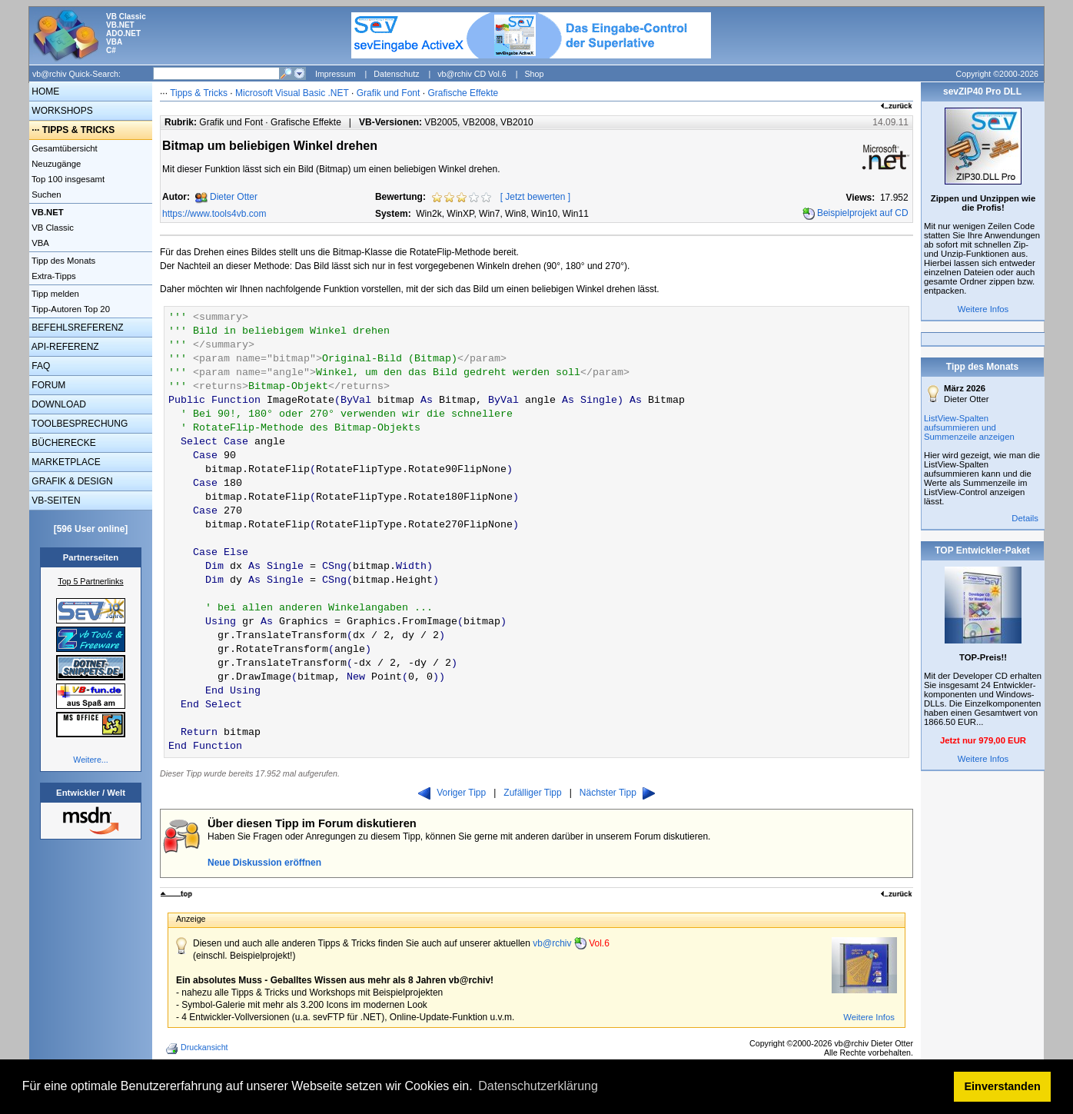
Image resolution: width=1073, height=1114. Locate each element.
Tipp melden (54, 293)
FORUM (47, 385)
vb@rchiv (571, 943)
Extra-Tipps (52, 276)
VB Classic (51, 227)
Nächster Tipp (617, 792)
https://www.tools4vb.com (214, 213)
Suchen (45, 194)
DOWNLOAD (57, 404)
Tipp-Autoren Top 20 (69, 309)
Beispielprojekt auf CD (863, 213)
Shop (533, 73)
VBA (39, 243)
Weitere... (90, 759)
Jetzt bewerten (535, 196)
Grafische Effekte (462, 93)
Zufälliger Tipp (532, 792)
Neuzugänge (55, 163)
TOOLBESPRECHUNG (78, 423)
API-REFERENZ (64, 346)
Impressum (335, 73)
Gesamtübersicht (63, 148)
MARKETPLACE (65, 462)
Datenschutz (396, 73)
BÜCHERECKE (62, 442)
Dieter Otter (233, 196)
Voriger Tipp (452, 792)
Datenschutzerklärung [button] (538, 1085)
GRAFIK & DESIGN (71, 481)
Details (1025, 518)
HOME (44, 91)
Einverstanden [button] (1003, 1086)
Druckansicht (198, 1049)
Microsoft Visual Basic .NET (292, 93)
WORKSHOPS (61, 110)
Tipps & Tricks (199, 93)
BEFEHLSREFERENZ (76, 327)
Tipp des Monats (62, 260)
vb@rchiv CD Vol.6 (472, 73)
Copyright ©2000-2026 (997, 73)
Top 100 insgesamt (67, 179)
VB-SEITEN (55, 500)
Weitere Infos (869, 1017)
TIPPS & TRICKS (78, 130)
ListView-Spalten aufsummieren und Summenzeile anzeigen (969, 427)
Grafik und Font (388, 93)
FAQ (39, 366)
